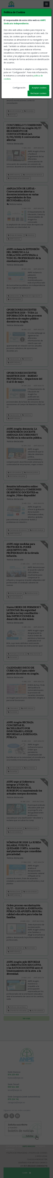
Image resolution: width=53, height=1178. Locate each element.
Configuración (19, 87)
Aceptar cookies (39, 87)
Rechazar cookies (38, 93)
